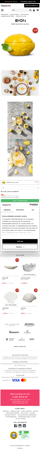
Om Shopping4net (11, 417)
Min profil (6, 411)
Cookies (32, 413)
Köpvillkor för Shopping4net (27, 415)
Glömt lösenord (26, 411)
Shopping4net (4, 14)
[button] (38, 10)
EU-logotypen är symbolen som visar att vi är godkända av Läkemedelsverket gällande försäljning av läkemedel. (20, 370)
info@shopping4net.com (20, 403)
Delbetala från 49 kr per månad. (10, 197)
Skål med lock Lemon (21, 16)
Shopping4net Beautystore (27, 417)
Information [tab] (20, 209)
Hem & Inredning (14, 14)
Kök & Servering (24, 14)
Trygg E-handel (21, 419)
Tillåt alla (20, 241)
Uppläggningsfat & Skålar (7, 16)
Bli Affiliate (24, 413)
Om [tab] (33, 209)
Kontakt (35, 411)
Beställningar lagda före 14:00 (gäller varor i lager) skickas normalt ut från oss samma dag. (20, 363)
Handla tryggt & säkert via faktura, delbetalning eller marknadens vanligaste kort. (20, 378)
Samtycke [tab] (7, 209)
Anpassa (20, 247)
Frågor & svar (15, 411)
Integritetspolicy (10, 415)
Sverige (20, 448)
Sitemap (27, 446)
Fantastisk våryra (11, 1)
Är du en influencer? (12, 413)
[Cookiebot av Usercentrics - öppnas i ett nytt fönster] (29, 205)
